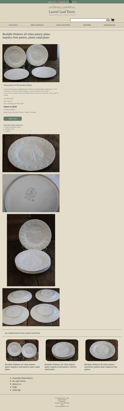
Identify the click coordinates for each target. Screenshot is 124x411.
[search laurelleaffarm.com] (108, 20)
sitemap (16, 389)
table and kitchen (37, 25)
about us (16, 383)
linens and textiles (63, 25)
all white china (9, 129)
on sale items (19, 380)
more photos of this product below (18, 85)
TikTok (74, 2)
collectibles (87, 25)
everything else (109, 25)
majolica (7, 131)
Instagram (62, 2)
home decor (13, 25)
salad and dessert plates (13, 127)
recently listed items (22, 378)
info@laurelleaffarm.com (62, 406)
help (14, 386)
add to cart (13, 119)
